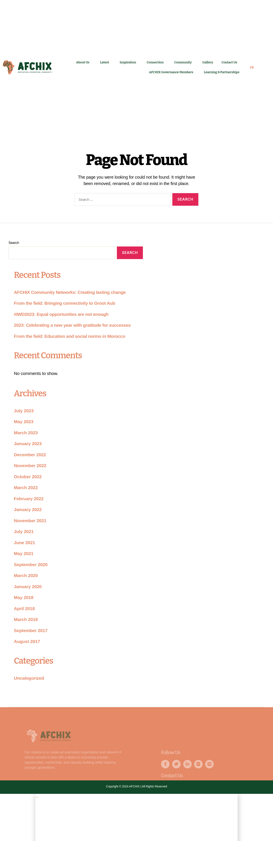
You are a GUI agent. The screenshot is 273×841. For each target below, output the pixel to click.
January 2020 (28, 586)
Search (14, 243)
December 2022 (30, 454)
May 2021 (23, 553)
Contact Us (230, 62)
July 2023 (23, 410)
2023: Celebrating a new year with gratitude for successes (72, 325)
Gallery (207, 62)
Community (184, 62)
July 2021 (23, 531)
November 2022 (30, 465)
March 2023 (26, 432)
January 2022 (28, 509)
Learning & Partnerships (221, 72)
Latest (105, 62)
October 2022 (28, 476)
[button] (136, 795)
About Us (83, 62)
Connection (156, 62)
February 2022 (29, 498)
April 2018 (24, 608)
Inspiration (129, 62)
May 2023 (23, 421)
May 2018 (23, 597)
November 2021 (30, 520)
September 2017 (31, 630)
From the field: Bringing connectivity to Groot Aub (64, 303)
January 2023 (28, 443)
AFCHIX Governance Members (172, 72)
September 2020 (31, 564)
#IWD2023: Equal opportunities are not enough (61, 314)
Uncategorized (29, 678)
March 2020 (26, 575)
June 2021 (24, 542)
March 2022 (26, 487)
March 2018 (26, 619)
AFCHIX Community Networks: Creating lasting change (70, 292)
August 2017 (27, 641)
